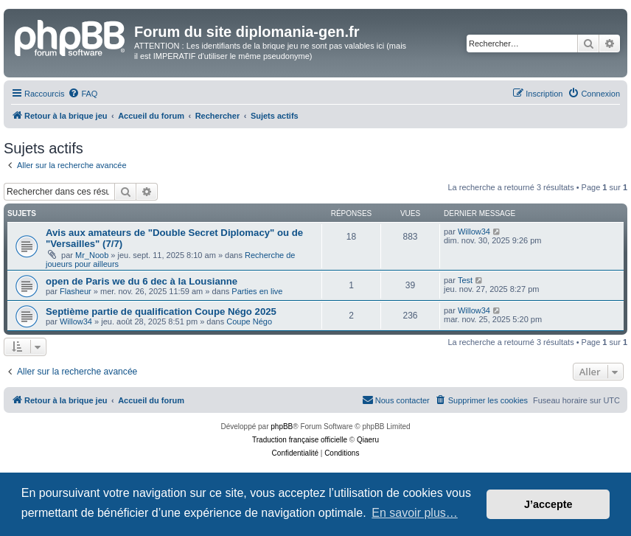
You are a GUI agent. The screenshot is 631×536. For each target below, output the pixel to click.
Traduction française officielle (299, 440)
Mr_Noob (91, 255)
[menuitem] (82, 93)
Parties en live (256, 291)
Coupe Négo (249, 321)
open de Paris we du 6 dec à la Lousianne (141, 281)
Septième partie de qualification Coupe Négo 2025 (161, 311)
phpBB (282, 426)
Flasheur (75, 291)
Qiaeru (368, 440)
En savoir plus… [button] (415, 513)
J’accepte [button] (548, 504)
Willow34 (474, 231)
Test (465, 280)
